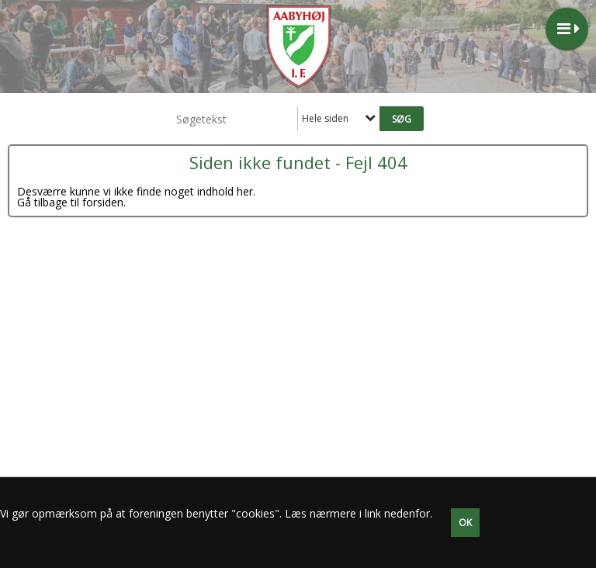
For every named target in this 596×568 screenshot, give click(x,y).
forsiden (102, 202)
